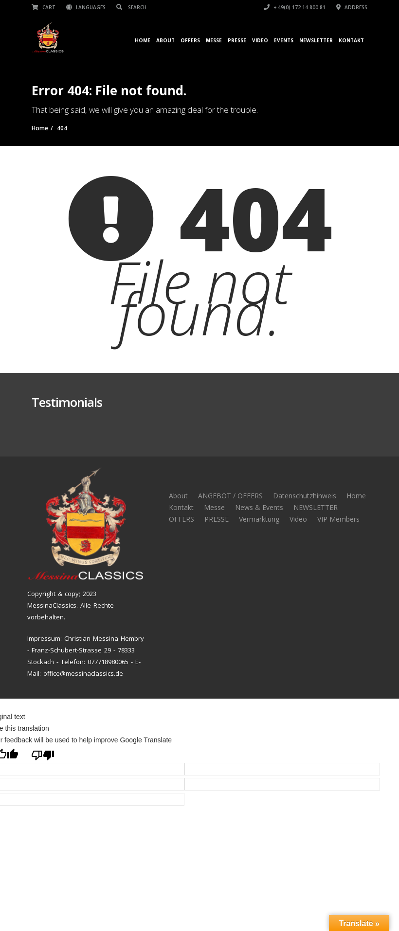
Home (142, 40)
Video (260, 40)
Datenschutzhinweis (304, 495)
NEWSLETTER (316, 40)
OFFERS (190, 40)
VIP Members (338, 519)
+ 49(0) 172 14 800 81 (295, 7)
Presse (237, 40)
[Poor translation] (43, 754)
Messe (214, 40)
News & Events (259, 507)
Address (351, 7)
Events (283, 40)
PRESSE (216, 519)
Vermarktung (259, 519)
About (165, 40)
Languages (86, 7)
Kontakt (351, 40)
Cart (43, 7)
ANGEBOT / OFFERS (230, 495)
